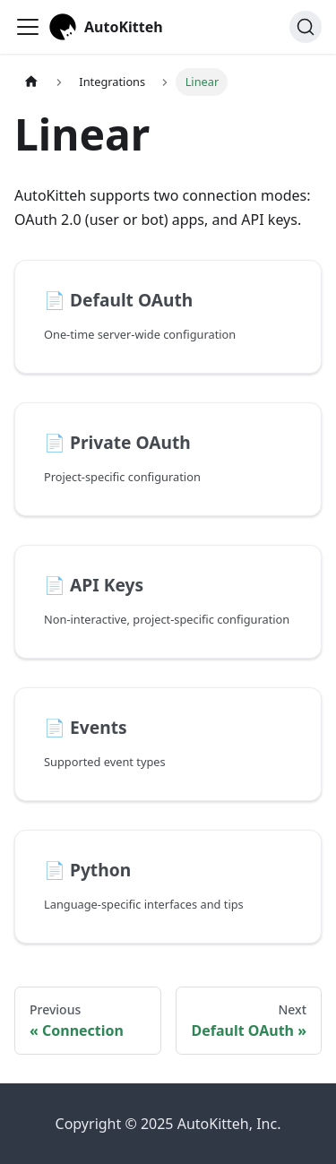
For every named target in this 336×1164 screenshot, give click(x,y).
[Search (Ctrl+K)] (305, 27)
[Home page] (31, 82)
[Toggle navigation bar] (27, 26)
